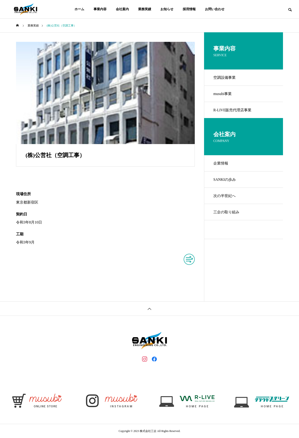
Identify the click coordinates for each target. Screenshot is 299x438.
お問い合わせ (214, 9)
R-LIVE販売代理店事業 (232, 110)
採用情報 (189, 9)
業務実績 (144, 9)
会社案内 (122, 9)
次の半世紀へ (224, 196)
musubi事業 (222, 94)
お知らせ (166, 9)
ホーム (79, 9)
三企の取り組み (226, 212)
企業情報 (220, 163)
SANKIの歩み (224, 179)
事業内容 (100, 9)
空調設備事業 (224, 77)
